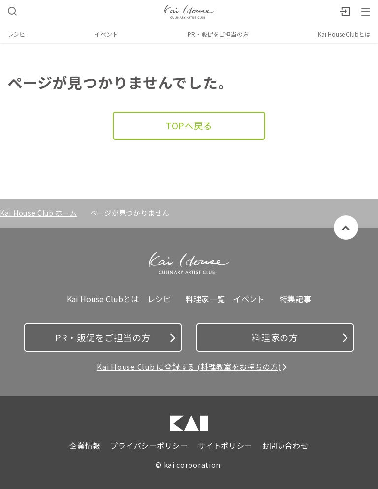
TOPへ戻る (189, 125)
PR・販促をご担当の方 (218, 34)
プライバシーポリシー (149, 446)
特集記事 (295, 299)
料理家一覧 (205, 299)
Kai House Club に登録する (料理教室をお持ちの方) (189, 366)
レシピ (16, 34)
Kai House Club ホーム (38, 213)
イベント (106, 34)
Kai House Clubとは (344, 34)
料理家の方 (300, 337)
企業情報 (84, 446)
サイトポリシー (225, 446)
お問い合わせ (285, 446)
